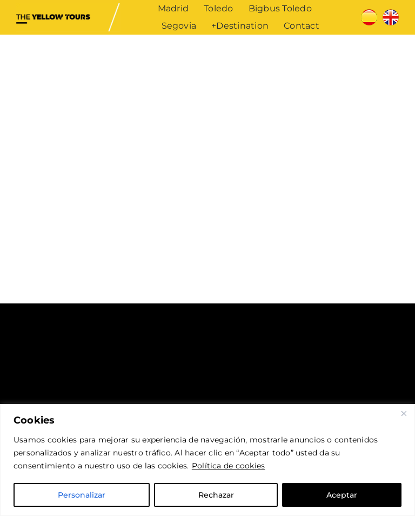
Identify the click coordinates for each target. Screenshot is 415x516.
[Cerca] (403, 413)
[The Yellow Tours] (68, 7)
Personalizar (81, 495)
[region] (207, 460)
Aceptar (341, 495)
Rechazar (216, 495)
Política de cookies (228, 466)
